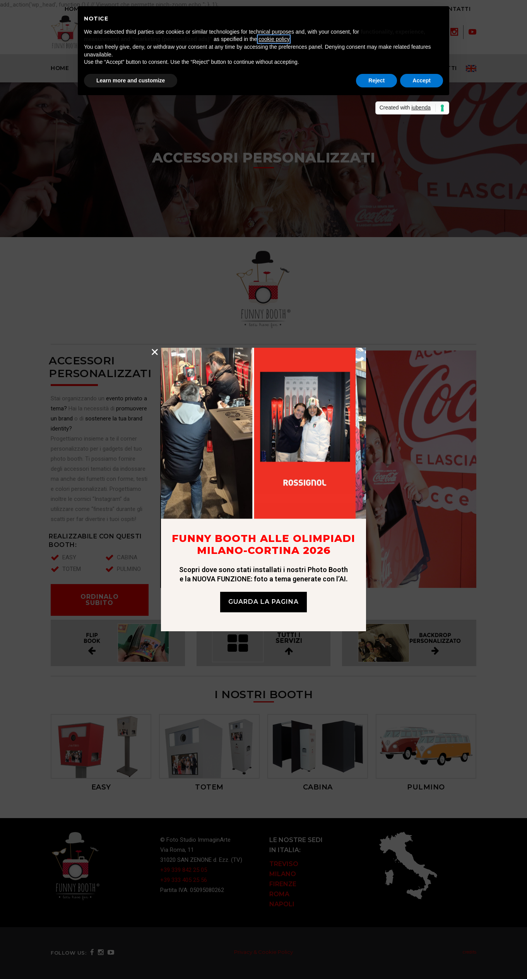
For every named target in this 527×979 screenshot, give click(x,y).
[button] (155, 352)
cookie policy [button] (273, 39)
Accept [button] (421, 80)
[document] (263, 489)
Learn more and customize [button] (130, 80)
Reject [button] (376, 80)
